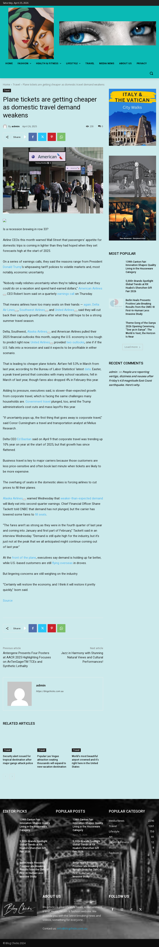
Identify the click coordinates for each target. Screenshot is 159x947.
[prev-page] (5, 776)
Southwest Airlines (32, 310)
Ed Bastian (24, 439)
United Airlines (64, 310)
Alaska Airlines (37, 331)
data (88, 369)
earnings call (65, 294)
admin (16, 126)
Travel (16, 84)
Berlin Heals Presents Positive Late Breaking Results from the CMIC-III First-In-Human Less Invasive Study (140, 307)
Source (8, 600)
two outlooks (75, 342)
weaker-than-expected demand (81, 498)
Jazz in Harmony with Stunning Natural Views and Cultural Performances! (82, 657)
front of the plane (24, 557)
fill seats (40, 514)
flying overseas (62, 563)
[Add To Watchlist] (4, 294)
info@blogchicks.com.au (72, 928)
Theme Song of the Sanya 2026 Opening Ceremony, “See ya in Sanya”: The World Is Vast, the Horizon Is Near (141, 329)
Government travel (38, 401)
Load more (133, 347)
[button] (151, 73)
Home (6, 84)
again (87, 304)
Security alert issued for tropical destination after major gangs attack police (18, 760)
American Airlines (90, 288)
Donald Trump (12, 267)
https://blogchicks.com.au (49, 691)
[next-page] (12, 776)
